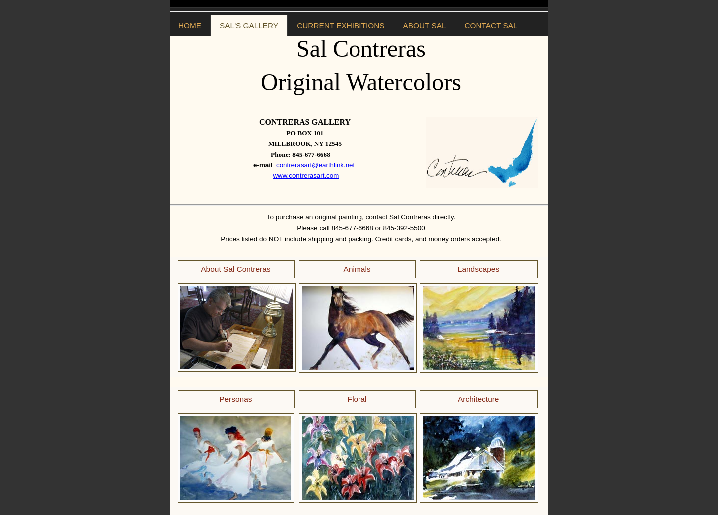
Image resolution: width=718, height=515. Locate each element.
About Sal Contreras (235, 269)
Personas (235, 399)
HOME (190, 25)
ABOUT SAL (424, 25)
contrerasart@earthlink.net (315, 165)
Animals (357, 269)
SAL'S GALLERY (249, 25)
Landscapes (478, 269)
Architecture (478, 399)
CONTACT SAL (490, 25)
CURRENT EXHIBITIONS (340, 25)
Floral (357, 399)
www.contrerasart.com (306, 175)
